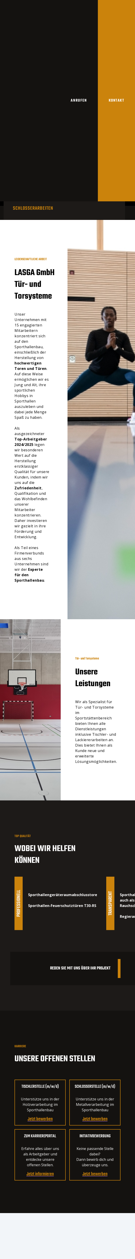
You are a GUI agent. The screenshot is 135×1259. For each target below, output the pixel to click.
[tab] (33, 208)
